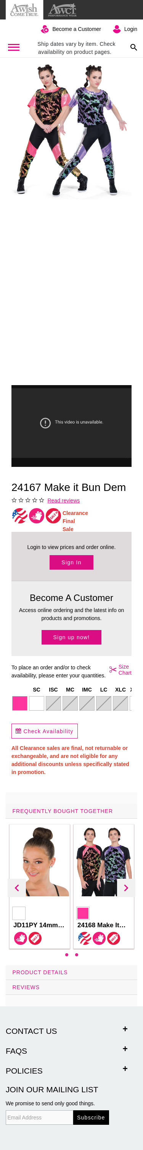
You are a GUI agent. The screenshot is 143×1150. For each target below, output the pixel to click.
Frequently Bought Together (63, 811)
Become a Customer (76, 29)
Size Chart (119, 670)
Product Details (40, 972)
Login (130, 29)
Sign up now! (71, 637)
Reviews (26, 987)
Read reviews (63, 500)
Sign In (71, 562)
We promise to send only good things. (50, 1103)
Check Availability (45, 731)
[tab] (71, 884)
